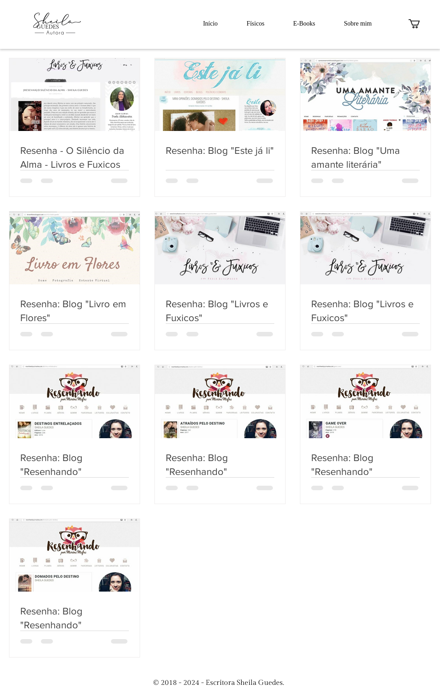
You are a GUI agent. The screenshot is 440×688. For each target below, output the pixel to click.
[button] (420, 23)
